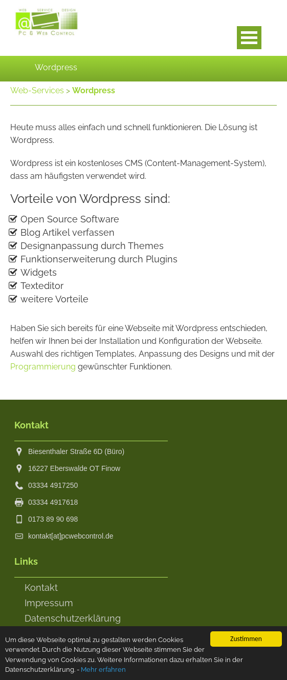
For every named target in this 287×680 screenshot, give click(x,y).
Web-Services (37, 90)
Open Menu (249, 37)
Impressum (49, 602)
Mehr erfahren (124, 670)
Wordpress (93, 90)
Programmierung (43, 367)
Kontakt (41, 587)
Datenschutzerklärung (73, 618)
